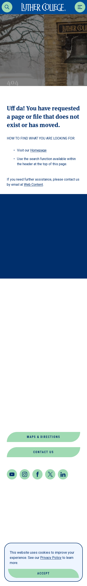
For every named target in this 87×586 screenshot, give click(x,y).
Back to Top (63, 287)
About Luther (20, 330)
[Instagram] (25, 474)
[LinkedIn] (63, 474)
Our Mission (19, 412)
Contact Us (43, 452)
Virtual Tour (20, 422)
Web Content (33, 184)
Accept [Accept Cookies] (43, 573)
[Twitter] (50, 474)
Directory (17, 361)
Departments (20, 351)
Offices (14, 402)
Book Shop (17, 340)
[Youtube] (12, 474)
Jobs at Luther (22, 381)
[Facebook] (37, 474)
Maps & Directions (43, 437)
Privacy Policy (50, 558)
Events (14, 371)
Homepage (38, 150)
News (12, 392)
